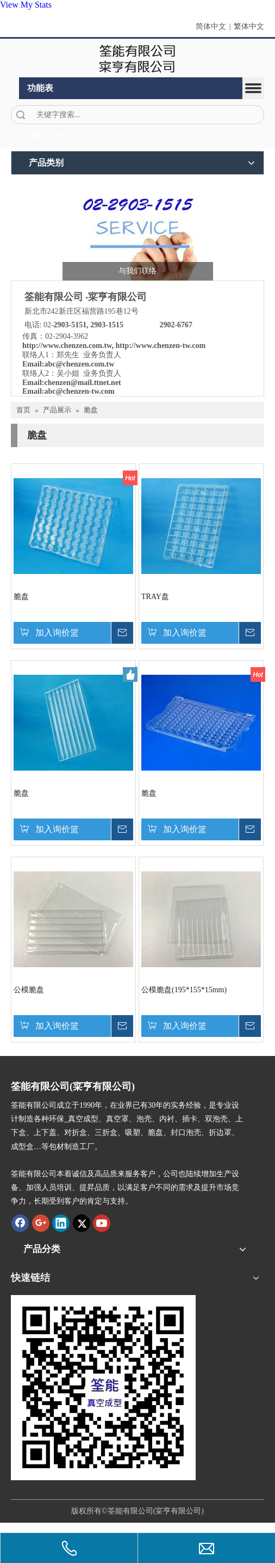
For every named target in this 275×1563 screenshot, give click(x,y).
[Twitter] (81, 1223)
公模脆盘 (29, 990)
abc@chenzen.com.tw (79, 364)
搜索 (20, 115)
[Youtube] (101, 1223)
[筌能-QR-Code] (103, 1387)
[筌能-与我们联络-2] (137, 230)
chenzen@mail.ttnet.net (82, 382)
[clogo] (137, 58)
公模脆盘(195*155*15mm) (184, 990)
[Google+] (40, 1223)
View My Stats (26, 4)
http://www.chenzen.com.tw (67, 345)
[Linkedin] (61, 1223)
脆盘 (21, 597)
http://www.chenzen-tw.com (161, 345)
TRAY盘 (155, 597)
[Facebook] (20, 1223)
